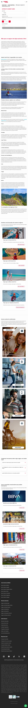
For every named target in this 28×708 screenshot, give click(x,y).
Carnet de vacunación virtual (6, 643)
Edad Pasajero (5, 23)
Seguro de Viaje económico (6, 615)
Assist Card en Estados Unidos (6, 589)
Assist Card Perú (3, 59)
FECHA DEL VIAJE (5, 16)
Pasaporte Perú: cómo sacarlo (6, 641)
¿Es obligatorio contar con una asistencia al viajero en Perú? (12, 468)
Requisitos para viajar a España (6, 647)
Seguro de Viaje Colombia (5, 607)
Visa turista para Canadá (5, 649)
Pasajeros (4, 19)
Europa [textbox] (5, 12)
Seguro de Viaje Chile (5, 611)
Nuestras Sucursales (4, 621)
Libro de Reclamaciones (5, 633)
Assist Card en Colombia (5, 593)
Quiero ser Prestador (5, 631)
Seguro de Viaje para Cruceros (6, 613)
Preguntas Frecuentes (5, 629)
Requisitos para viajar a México (6, 651)
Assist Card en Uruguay (5, 597)
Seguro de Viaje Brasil (5, 609)
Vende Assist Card (4, 625)
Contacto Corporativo (5, 627)
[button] (3, 21)
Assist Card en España (5, 587)
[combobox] (14, 13)
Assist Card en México (5, 585)
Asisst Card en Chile (4, 591)
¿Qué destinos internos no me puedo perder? (11, 473)
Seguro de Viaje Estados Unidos (6, 605)
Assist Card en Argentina (5, 595)
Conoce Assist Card (4, 623)
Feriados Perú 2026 (4, 639)
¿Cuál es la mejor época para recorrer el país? (11, 462)
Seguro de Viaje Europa (5, 603)
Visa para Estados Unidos (5, 645)
